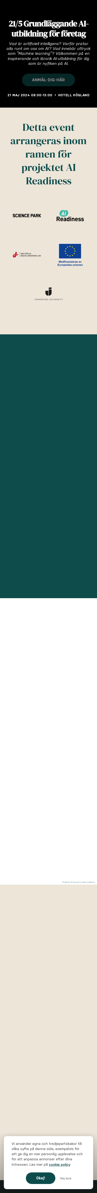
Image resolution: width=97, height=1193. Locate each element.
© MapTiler (66, 882)
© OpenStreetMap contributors (83, 882)
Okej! (40, 1178)
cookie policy (59, 1164)
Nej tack (65, 1178)
